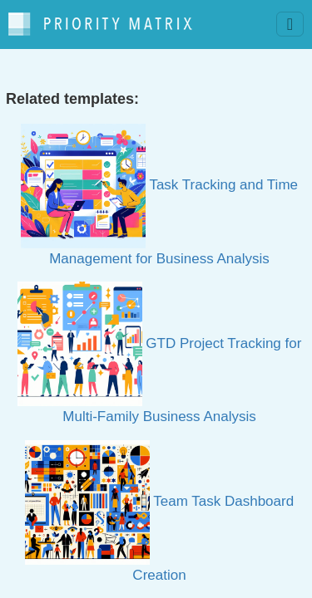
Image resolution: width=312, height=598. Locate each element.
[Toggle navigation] (290, 24)
